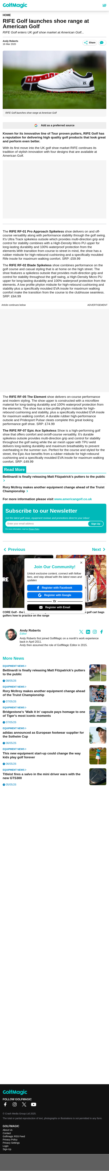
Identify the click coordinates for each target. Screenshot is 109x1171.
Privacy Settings (11, 1143)
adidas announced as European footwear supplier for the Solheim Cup (43, 734)
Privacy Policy (34, 529)
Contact (7, 1133)
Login (5, 1146)
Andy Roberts (10, 41)
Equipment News (14, 666)
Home (7, 15)
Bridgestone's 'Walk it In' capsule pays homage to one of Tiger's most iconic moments (44, 713)
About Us (8, 1130)
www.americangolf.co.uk (73, 499)
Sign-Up (7, 1149)
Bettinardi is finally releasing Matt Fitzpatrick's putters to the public (54, 478)
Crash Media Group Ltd (17, 1113)
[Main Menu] (104, 5)
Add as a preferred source (54, 125)
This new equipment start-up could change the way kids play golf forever (42, 755)
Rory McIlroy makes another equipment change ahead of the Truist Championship (53, 489)
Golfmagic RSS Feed (14, 1136)
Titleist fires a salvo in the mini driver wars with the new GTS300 (41, 776)
